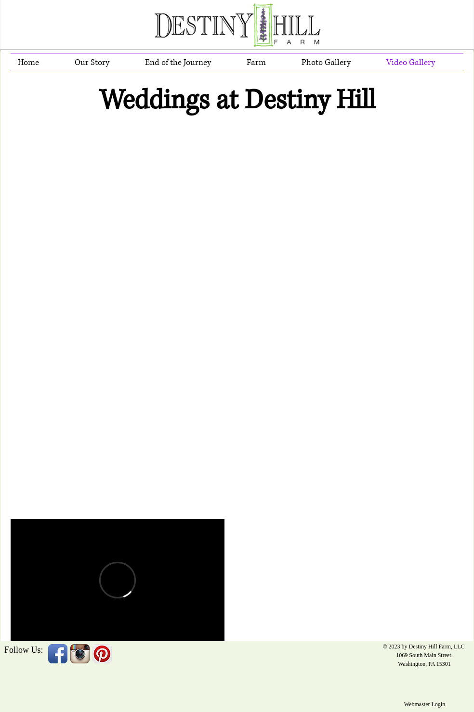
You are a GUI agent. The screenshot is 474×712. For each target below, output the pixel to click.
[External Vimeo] (117, 580)
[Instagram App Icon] (80, 653)
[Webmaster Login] (425, 704)
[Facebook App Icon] (57, 653)
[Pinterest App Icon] (102, 653)
